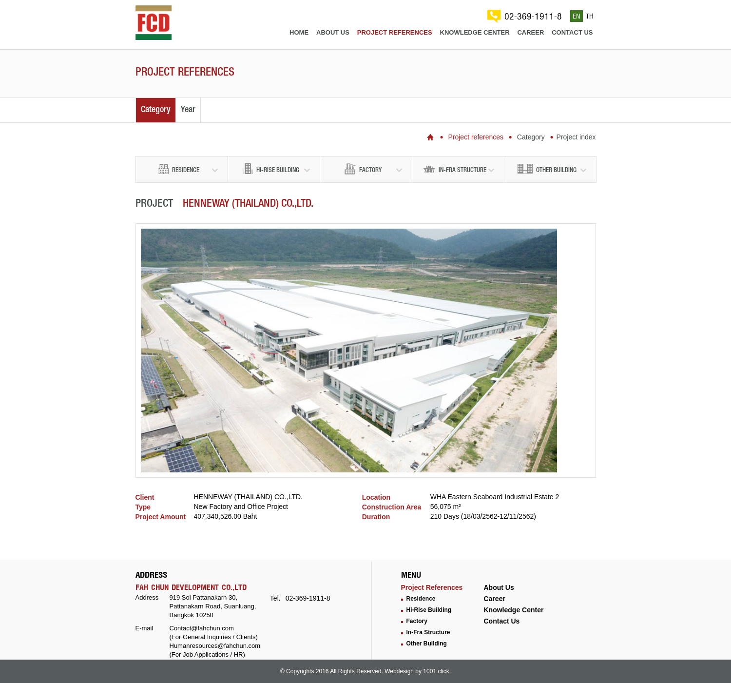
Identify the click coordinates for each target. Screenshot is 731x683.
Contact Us (502, 621)
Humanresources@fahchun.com (215, 645)
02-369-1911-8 (533, 16)
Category (156, 110)
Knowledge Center (514, 610)
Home (298, 32)
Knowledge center (475, 32)
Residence (188, 169)
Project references (394, 32)
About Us (499, 587)
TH (590, 16)
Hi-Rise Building (276, 169)
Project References (432, 587)
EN (576, 16)
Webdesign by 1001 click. (418, 671)
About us (332, 32)
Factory (373, 169)
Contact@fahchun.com (202, 628)
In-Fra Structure (458, 169)
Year (188, 110)
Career (530, 32)
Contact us (572, 32)
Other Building (552, 169)
